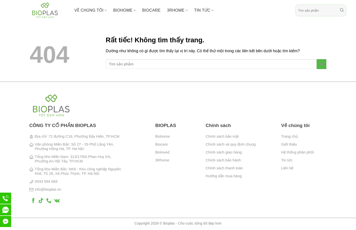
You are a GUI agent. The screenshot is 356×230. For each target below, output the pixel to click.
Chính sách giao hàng (224, 152)
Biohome (162, 136)
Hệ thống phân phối (297, 152)
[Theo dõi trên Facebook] (33, 201)
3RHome (177, 10)
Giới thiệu (289, 144)
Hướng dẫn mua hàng (224, 176)
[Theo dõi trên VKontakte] (57, 201)
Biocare (161, 144)
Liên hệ (287, 168)
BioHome (124, 10)
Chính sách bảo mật (222, 136)
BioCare (151, 10)
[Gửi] (342, 10)
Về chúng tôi (90, 10)
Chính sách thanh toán (224, 168)
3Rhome (162, 160)
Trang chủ (289, 136)
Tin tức (204, 10)
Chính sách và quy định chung (231, 144)
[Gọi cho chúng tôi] (48, 201)
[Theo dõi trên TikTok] (41, 201)
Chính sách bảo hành (223, 160)
